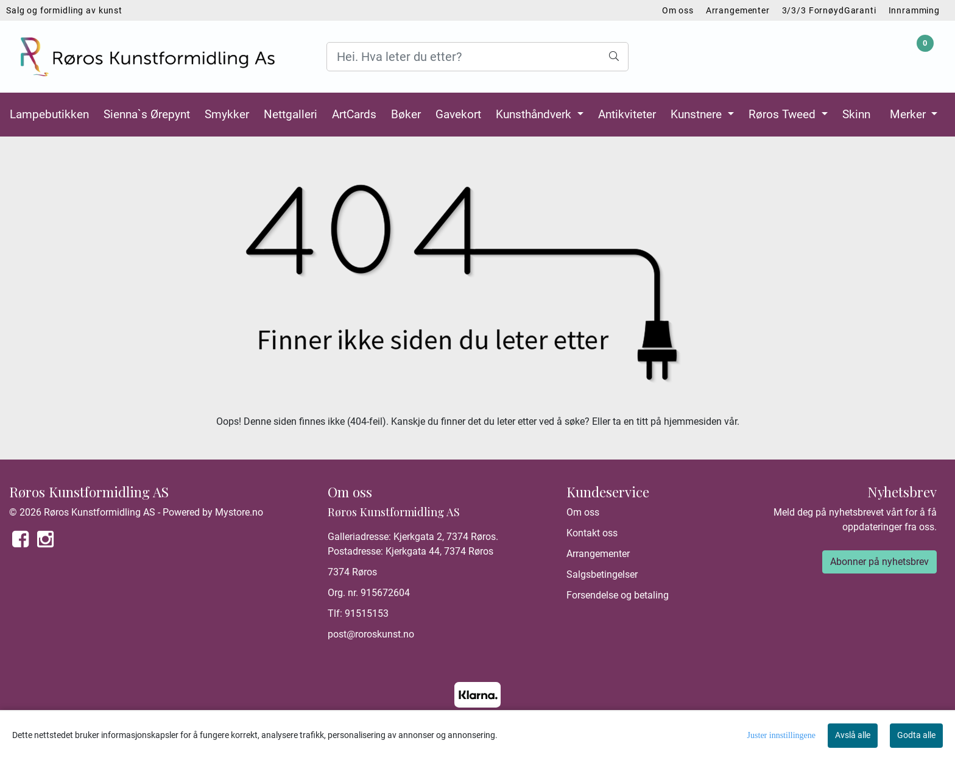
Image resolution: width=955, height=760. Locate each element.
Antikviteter (627, 114)
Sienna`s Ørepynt (147, 114)
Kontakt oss (592, 533)
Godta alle (916, 735)
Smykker (227, 114)
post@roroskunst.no (371, 634)
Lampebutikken (49, 114)
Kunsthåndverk (535, 114)
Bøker (406, 114)
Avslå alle (852, 735)
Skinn (856, 114)
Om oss (678, 10)
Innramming (914, 10)
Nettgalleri (290, 114)
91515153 (367, 613)
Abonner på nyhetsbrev (879, 561)
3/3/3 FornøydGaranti (829, 10)
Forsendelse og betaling (617, 595)
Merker (909, 114)
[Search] (477, 56)
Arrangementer (738, 10)
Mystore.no (239, 512)
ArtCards (354, 114)
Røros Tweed (784, 114)
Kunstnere (698, 114)
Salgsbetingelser (602, 574)
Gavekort (458, 114)
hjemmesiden (693, 421)
